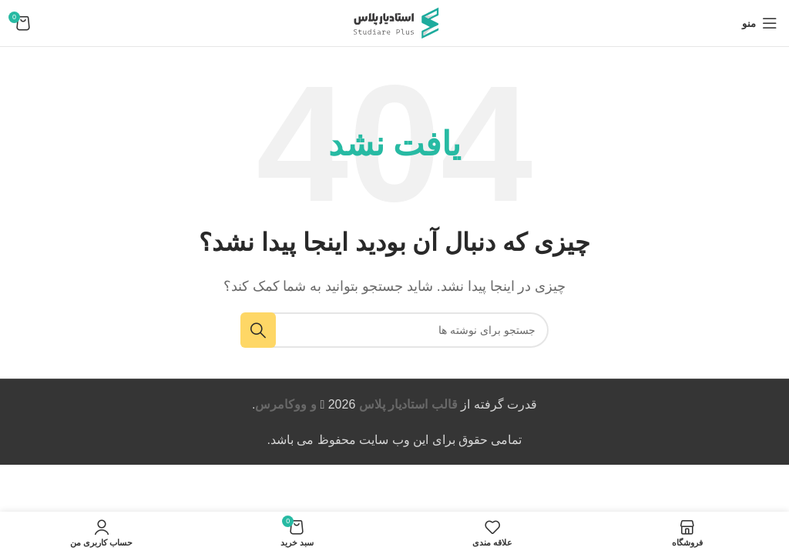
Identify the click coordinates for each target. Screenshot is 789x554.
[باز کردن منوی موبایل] (759, 23)
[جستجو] (394, 330)
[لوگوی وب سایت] (394, 21)
